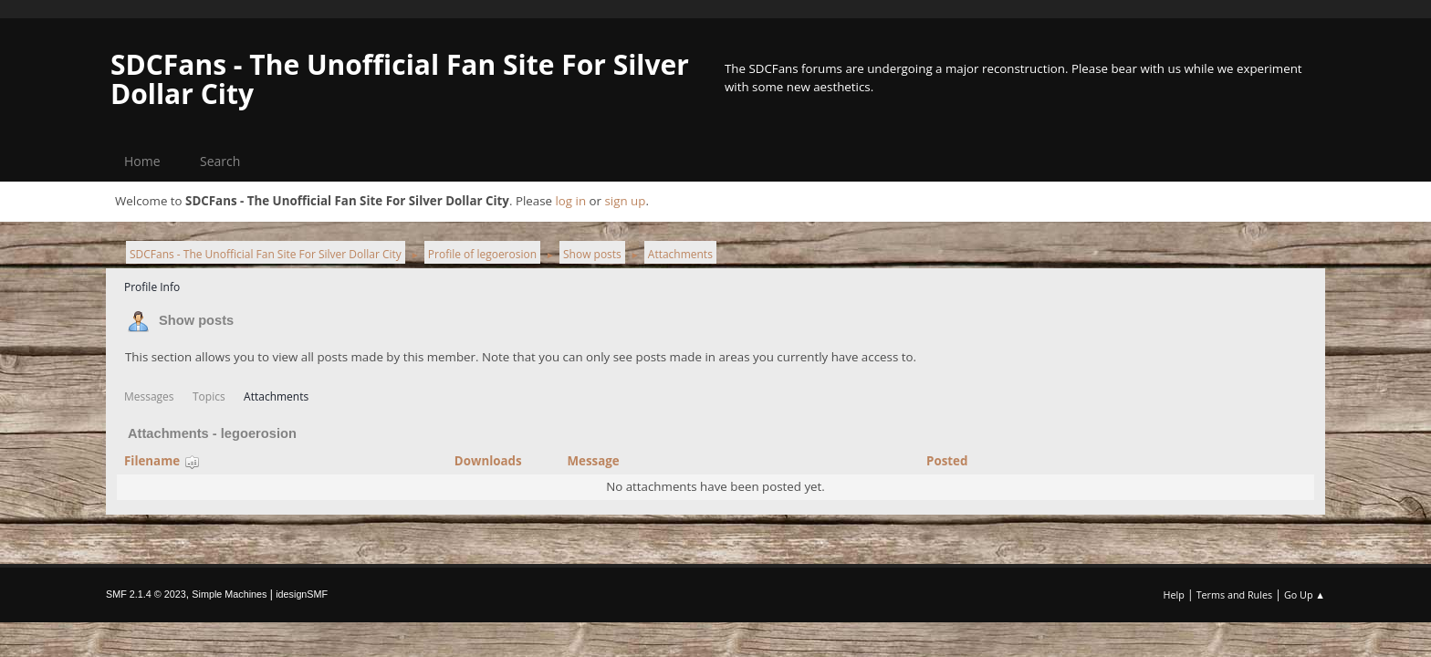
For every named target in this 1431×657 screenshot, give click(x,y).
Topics (209, 396)
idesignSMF (302, 594)
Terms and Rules (1234, 594)
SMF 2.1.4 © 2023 (146, 594)
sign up (624, 201)
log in (570, 201)
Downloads (488, 461)
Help (1173, 594)
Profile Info (152, 287)
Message (593, 461)
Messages (149, 396)
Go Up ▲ (1304, 594)
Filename (162, 461)
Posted (946, 461)
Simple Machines (229, 594)
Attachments (276, 396)
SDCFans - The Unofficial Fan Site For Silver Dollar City (399, 79)
